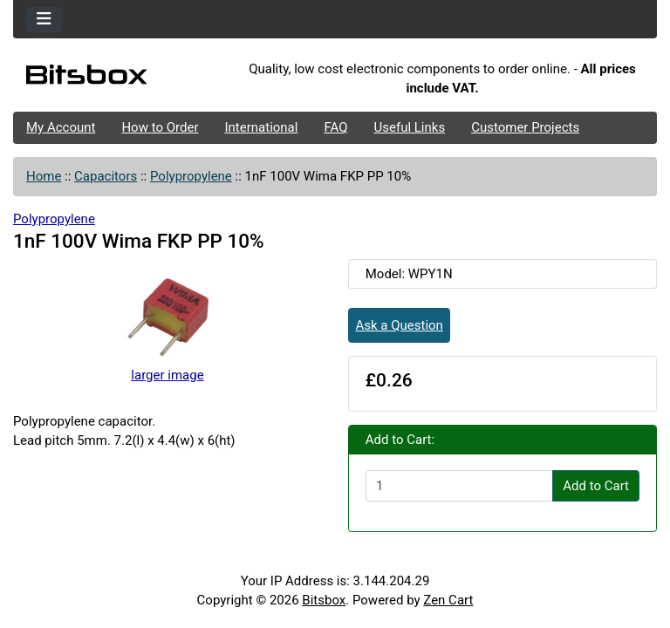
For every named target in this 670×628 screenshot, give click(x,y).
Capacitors (105, 176)
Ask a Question (399, 325)
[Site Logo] (120, 78)
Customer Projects (525, 127)
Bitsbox (323, 600)
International (260, 127)
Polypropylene (191, 176)
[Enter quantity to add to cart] (459, 486)
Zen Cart (448, 600)
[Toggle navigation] (44, 19)
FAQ (335, 127)
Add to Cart (596, 486)
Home (43, 176)
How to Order (159, 127)
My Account (60, 127)
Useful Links (410, 127)
